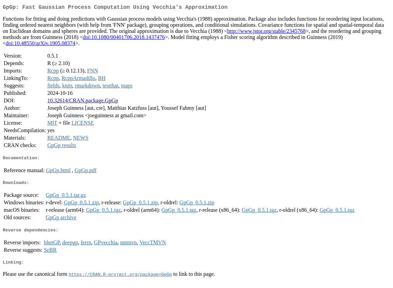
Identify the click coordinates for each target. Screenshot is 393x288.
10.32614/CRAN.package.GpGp (82, 102)
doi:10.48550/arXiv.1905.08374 (40, 44)
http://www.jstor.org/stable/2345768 (266, 32)
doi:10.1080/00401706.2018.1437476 (124, 38)
